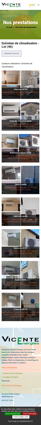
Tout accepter (12, 414)
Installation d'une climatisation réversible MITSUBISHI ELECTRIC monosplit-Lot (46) (20, 284)
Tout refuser (29, 414)
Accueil (9, 27)
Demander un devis (11, 53)
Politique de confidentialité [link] (20, 421)
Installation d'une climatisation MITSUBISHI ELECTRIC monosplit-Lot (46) (20, 252)
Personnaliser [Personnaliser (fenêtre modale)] (20, 417)
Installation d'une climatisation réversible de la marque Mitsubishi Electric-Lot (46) (20, 125)
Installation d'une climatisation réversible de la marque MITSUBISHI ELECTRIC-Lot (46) (20, 220)
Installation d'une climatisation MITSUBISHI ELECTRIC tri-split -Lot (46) (20, 188)
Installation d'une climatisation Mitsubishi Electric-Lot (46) (20, 93)
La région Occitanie (11, 377)
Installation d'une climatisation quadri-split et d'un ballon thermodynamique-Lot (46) (20, 157)
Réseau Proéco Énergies (13, 373)
